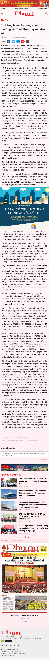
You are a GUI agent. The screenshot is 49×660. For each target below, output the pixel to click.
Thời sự (5, 20)
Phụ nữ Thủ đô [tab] (5, 541)
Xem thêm (25, 625)
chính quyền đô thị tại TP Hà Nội (13, 441)
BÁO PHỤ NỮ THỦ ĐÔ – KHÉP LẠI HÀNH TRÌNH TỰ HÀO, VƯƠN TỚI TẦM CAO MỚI (32, 516)
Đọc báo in (3, 8)
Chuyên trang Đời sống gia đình (21, 8)
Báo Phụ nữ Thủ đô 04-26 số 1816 (24, 615)
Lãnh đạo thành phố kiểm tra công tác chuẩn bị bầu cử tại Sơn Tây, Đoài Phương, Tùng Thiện (33, 528)
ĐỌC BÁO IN (24, 537)
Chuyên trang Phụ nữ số (43, 8)
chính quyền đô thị (33, 441)
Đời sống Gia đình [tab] (17, 541)
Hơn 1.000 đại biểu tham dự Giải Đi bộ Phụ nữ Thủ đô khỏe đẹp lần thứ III (33, 481)
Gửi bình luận (43, 459)
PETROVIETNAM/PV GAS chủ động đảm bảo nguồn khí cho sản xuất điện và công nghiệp (32, 492)
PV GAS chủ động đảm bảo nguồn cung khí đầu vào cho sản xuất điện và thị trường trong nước (33, 504)
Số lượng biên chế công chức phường (16, 437)
